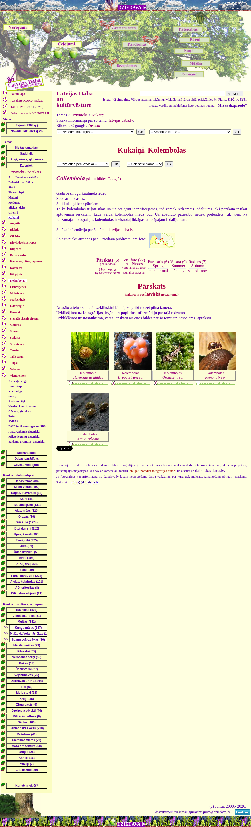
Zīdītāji (13, 421)
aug (181, 271)
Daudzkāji (15, 386)
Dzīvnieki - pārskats (24, 172)
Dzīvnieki (79, 115)
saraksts (26, 100)
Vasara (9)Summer (178, 264)
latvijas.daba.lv (121, 120)
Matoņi (13, 197)
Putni (11, 416)
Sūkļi (11, 187)
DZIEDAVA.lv (132, 7)
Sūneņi (12, 396)
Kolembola (88, 375)
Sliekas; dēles (16, 207)
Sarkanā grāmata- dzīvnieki (26, 441)
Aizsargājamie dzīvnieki (24, 431)
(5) (107, 262)
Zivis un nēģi (16, 401)
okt (197, 271)
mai (165, 271)
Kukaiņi (13, 217)
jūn (175, 271)
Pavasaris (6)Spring (158, 264)
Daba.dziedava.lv (29, 113)
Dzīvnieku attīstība (20, 182)
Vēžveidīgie (15, 391)
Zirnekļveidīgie (18, 381)
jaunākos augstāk (134, 272)
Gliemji (13, 212)
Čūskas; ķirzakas (19, 411)
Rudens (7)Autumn (198, 264)
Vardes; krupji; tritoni (22, 406)
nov (204, 271)
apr (158, 271)
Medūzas (14, 202)
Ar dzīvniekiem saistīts (23, 177)
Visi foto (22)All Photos (134, 263)
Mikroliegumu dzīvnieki (23, 436)
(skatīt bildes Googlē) (88, 179)
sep (190, 271)
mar (152, 271)
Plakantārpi (16, 192)
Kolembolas (130, 375)
